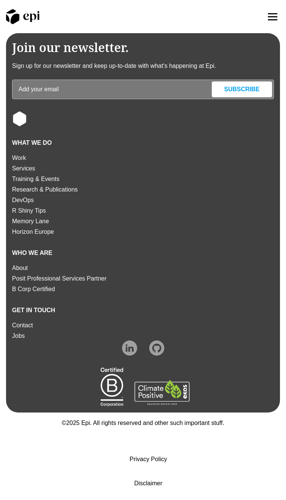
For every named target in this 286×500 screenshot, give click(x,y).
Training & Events (36, 179)
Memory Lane (30, 221)
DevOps (23, 200)
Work (19, 158)
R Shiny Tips (29, 210)
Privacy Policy (148, 459)
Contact (22, 325)
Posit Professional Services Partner (59, 278)
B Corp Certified (33, 289)
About (20, 268)
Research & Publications (45, 189)
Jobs (18, 336)
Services (23, 168)
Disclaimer (148, 483)
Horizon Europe (33, 232)
